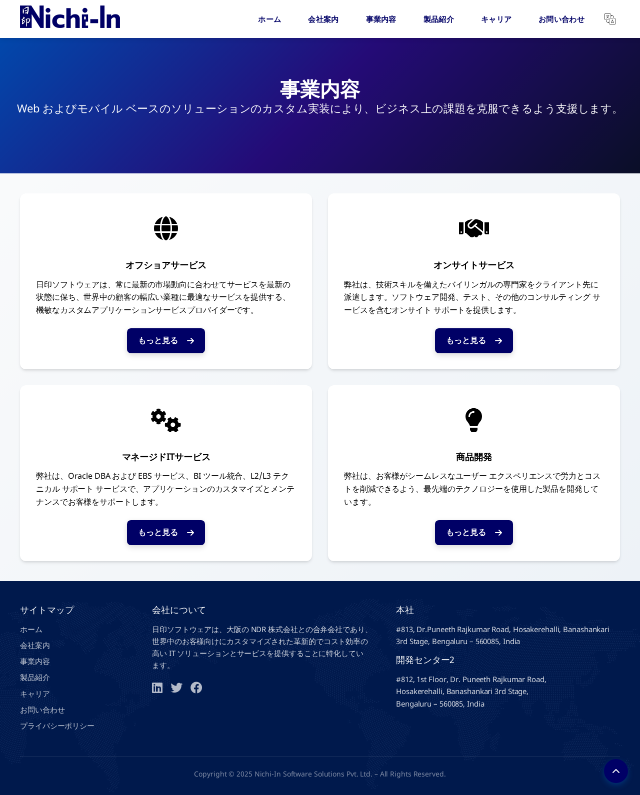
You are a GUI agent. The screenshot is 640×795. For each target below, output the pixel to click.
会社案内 (323, 19)
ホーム (269, 19)
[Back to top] (616, 771)
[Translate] (610, 19)
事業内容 (381, 19)
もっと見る (166, 340)
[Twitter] (176, 688)
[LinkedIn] (157, 688)
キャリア (496, 19)
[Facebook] (196, 688)
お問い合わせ (561, 19)
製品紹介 (439, 19)
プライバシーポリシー (57, 726)
